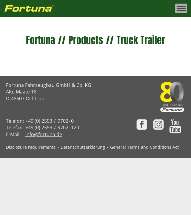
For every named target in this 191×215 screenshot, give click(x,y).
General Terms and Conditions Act (144, 147)
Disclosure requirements (31, 147)
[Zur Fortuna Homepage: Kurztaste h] (32, 8)
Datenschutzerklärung (83, 147)
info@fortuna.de (43, 134)
